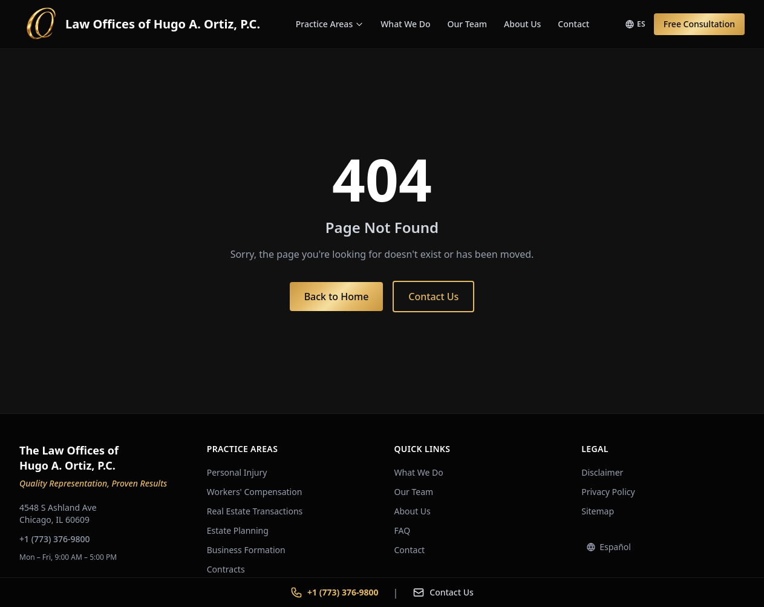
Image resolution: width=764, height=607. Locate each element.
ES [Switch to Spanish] (635, 24)
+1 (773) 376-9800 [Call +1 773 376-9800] (334, 592)
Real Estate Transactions (255, 511)
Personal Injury (237, 472)
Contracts (226, 569)
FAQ (402, 530)
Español (608, 547)
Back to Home (336, 296)
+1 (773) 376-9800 (54, 539)
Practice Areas (330, 24)
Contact (573, 24)
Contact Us (433, 296)
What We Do (405, 24)
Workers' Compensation (254, 491)
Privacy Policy (608, 491)
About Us (522, 24)
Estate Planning (238, 530)
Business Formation (246, 550)
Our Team (468, 24)
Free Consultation (699, 24)
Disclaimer (602, 472)
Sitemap (597, 511)
